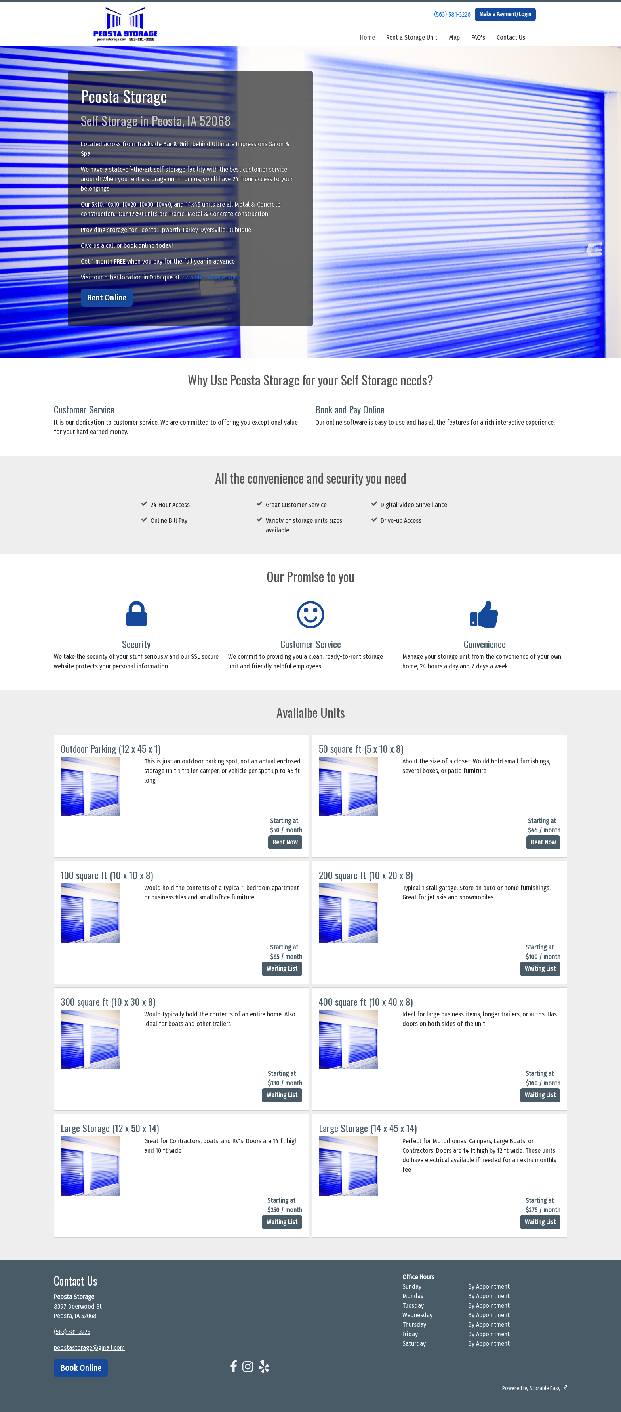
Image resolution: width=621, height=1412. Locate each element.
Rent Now (285, 842)
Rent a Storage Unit (411, 37)
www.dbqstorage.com (209, 277)
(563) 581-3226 (452, 14)
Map (454, 37)
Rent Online (106, 297)
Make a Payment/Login (505, 14)
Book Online (80, 1368)
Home (367, 37)
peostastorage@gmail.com (89, 1347)
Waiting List (282, 968)
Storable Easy (548, 1388)
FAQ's (478, 37)
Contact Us (511, 37)
